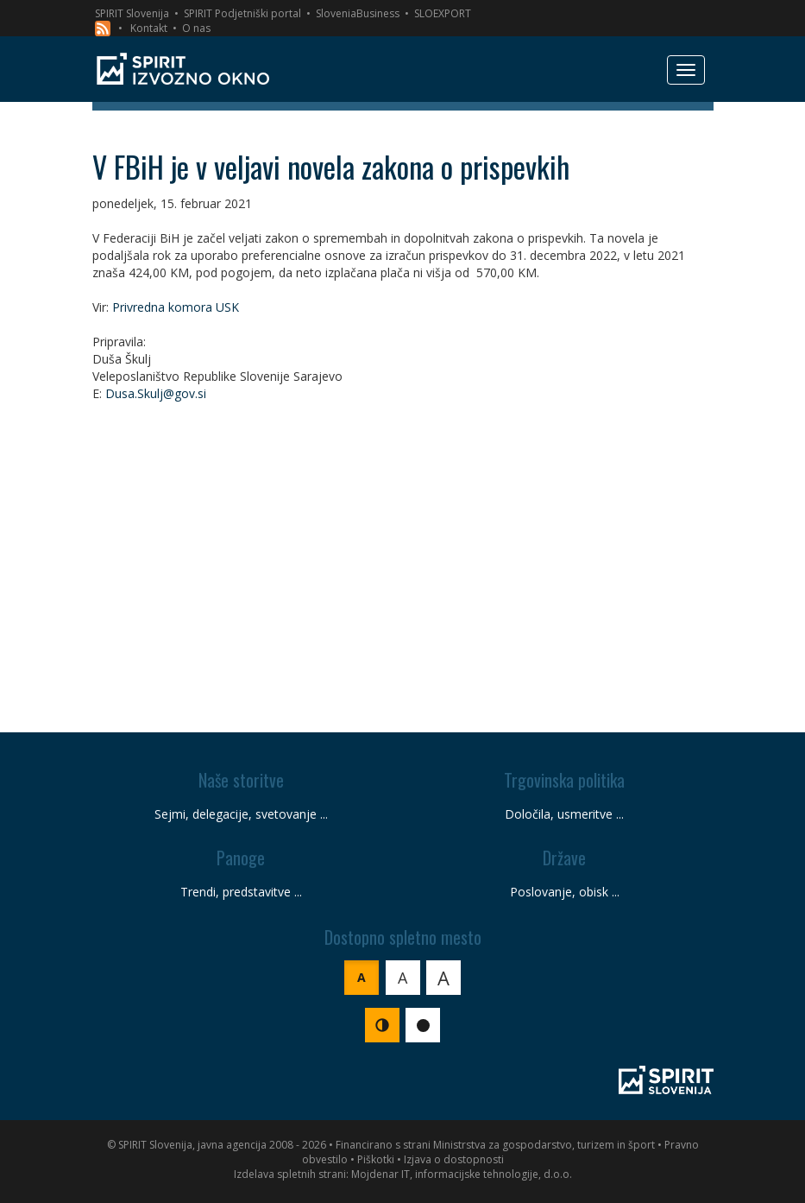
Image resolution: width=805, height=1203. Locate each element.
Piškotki (375, 1159)
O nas (196, 28)
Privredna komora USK (175, 307)
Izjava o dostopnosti (454, 1159)
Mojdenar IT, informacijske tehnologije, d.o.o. (461, 1174)
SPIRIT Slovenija (132, 13)
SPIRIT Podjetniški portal (242, 13)
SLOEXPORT (442, 13)
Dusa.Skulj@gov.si (155, 393)
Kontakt (148, 28)
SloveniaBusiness (357, 13)
